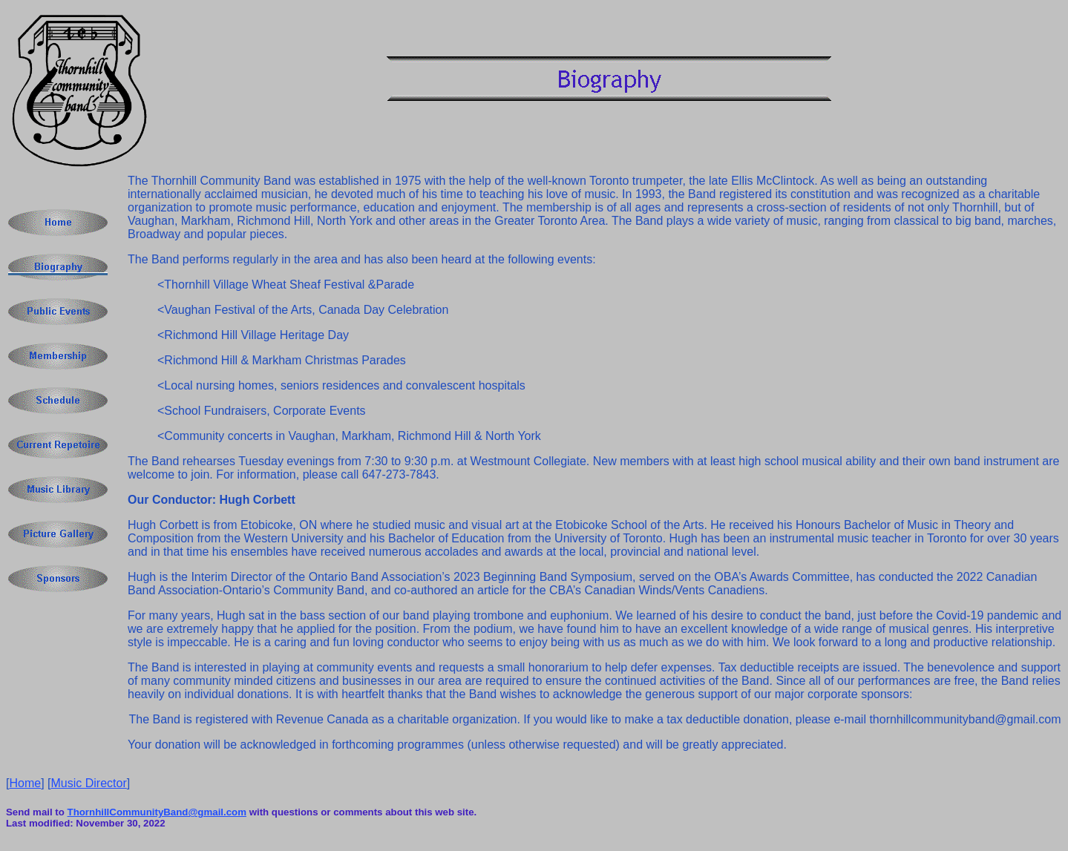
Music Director (89, 783)
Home (25, 783)
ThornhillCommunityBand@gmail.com (157, 812)
